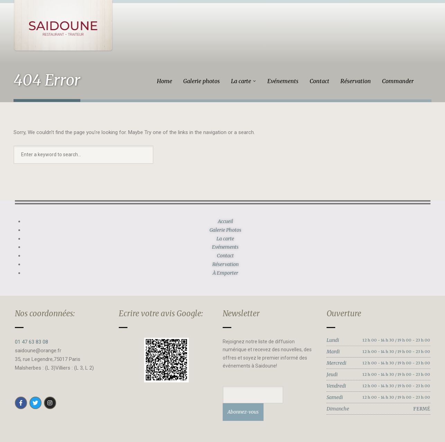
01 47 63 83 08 (31, 342)
